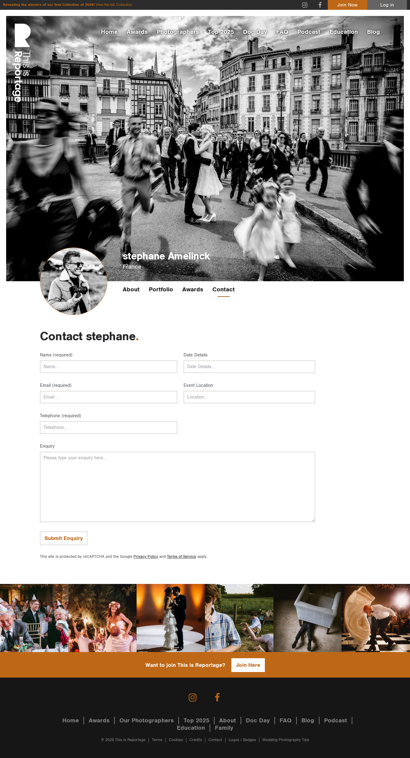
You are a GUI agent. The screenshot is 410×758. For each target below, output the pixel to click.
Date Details (195, 355)
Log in (387, 5)
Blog (373, 32)
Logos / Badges (242, 740)
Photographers (178, 32)
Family (224, 728)
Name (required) (56, 355)
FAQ (282, 32)
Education (344, 32)
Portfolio (161, 289)
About (131, 289)
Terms (157, 740)
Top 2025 (221, 32)
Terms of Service (181, 556)
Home (109, 32)
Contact (223, 289)
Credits (195, 740)
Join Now (347, 5)
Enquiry (47, 446)
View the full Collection (114, 4)
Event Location (198, 385)
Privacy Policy (145, 556)
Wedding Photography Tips (285, 740)
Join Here (248, 665)
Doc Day (255, 32)
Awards (137, 32)
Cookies (176, 740)
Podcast (308, 32)
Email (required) (56, 385)
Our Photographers (146, 720)
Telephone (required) (60, 415)
